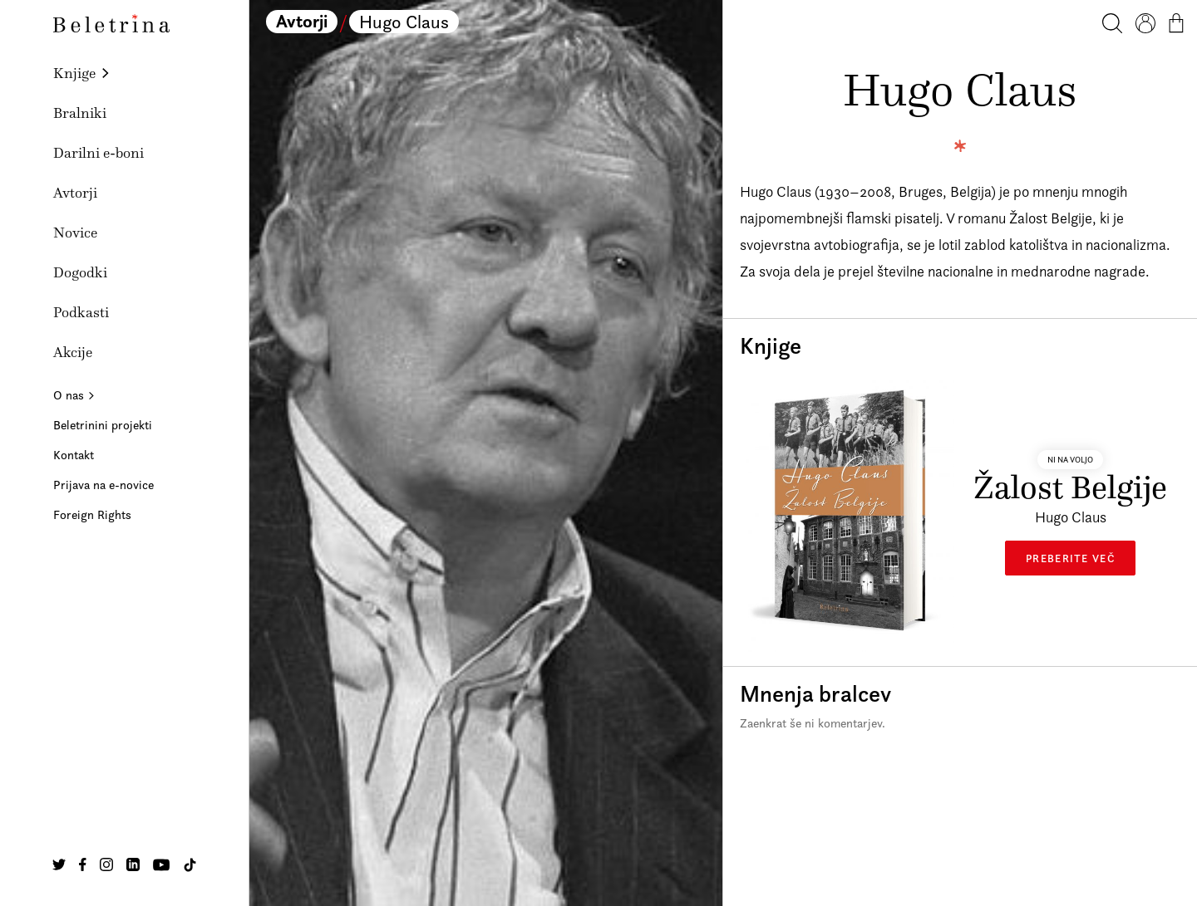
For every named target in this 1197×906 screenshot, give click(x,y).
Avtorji (75, 193)
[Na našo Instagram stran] (106, 864)
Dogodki (80, 272)
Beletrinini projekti (102, 425)
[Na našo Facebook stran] (82, 864)
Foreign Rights (92, 514)
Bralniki (79, 113)
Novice (75, 232)
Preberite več (1070, 558)
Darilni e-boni (98, 153)
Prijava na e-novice (103, 484)
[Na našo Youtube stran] (161, 864)
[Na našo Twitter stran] (59, 864)
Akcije (72, 352)
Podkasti (81, 312)
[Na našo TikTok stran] (190, 865)
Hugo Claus (404, 21)
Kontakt (73, 455)
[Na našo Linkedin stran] (133, 864)
